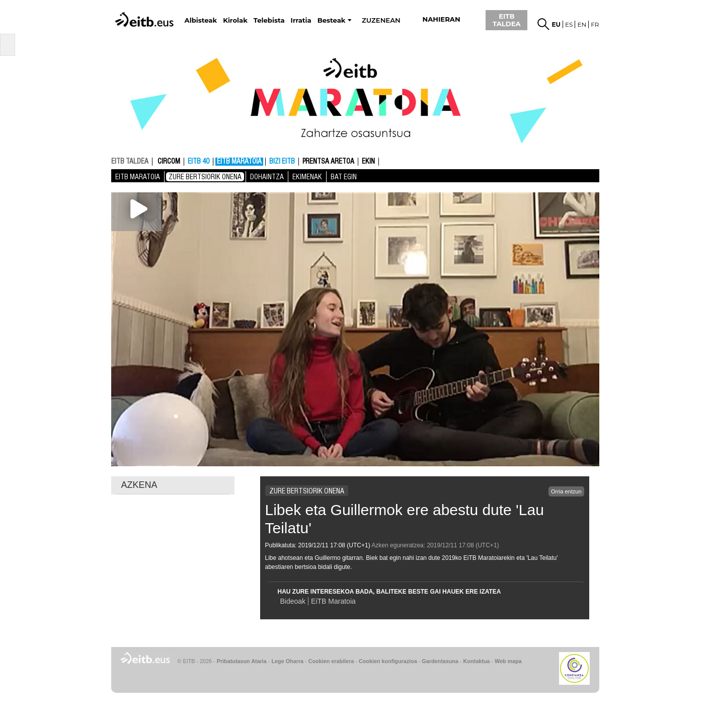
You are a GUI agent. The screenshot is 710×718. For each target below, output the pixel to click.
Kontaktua (476, 661)
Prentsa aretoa (328, 162)
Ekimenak (307, 176)
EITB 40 (198, 162)
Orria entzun (566, 491)
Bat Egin (344, 176)
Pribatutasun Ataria (242, 661)
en (581, 24)
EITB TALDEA (507, 20)
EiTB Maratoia (333, 601)
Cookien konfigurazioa (388, 661)
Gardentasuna (440, 661)
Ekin (368, 162)
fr (595, 24)
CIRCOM (168, 162)
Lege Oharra (288, 661)
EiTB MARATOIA (239, 162)
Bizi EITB (282, 162)
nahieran (441, 19)
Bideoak (293, 601)
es (569, 24)
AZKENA (139, 485)
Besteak (332, 20)
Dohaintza (267, 176)
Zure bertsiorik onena (205, 176)
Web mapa (508, 661)
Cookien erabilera (331, 661)
